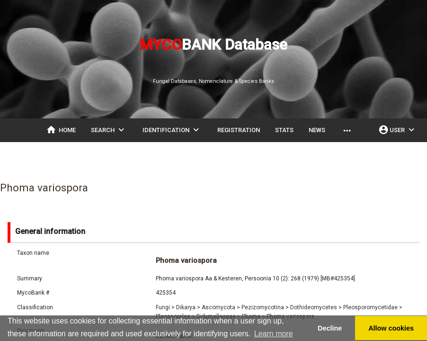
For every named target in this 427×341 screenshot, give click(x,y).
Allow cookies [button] (391, 328)
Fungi (165, 307)
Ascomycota (221, 307)
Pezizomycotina (265, 307)
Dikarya (188, 307)
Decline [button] (330, 328)
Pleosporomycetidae (372, 307)
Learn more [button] (273, 334)
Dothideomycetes (316, 307)
